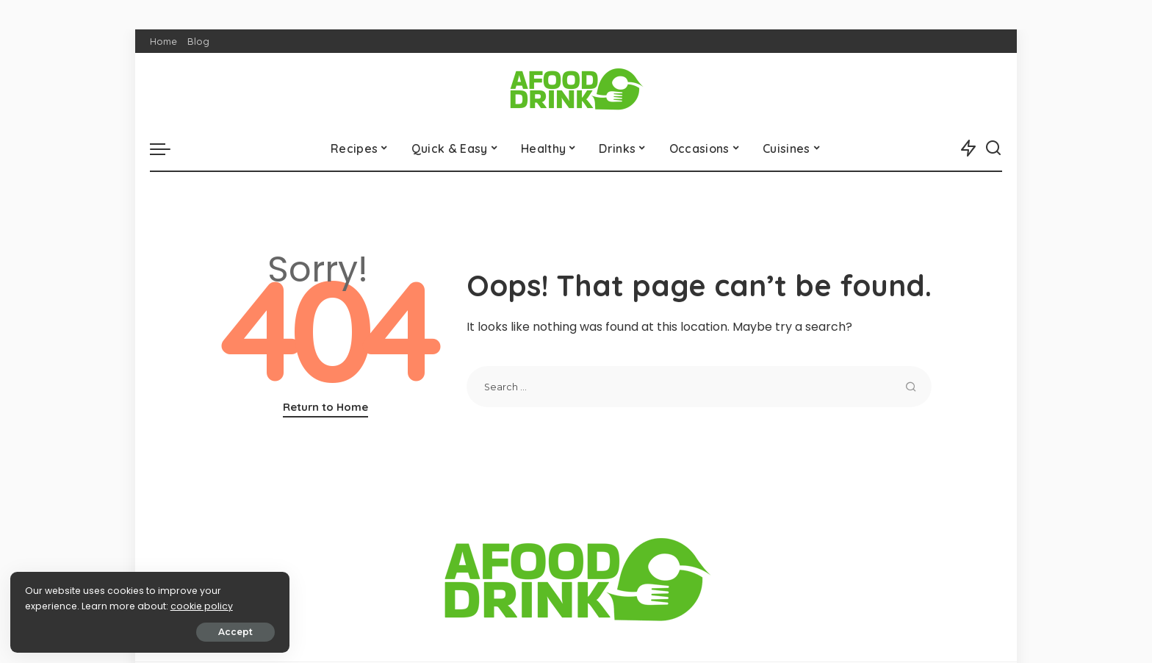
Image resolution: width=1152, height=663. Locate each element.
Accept (177, 631)
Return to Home (325, 407)
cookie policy (57, 605)
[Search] (993, 148)
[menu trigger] (167, 148)
